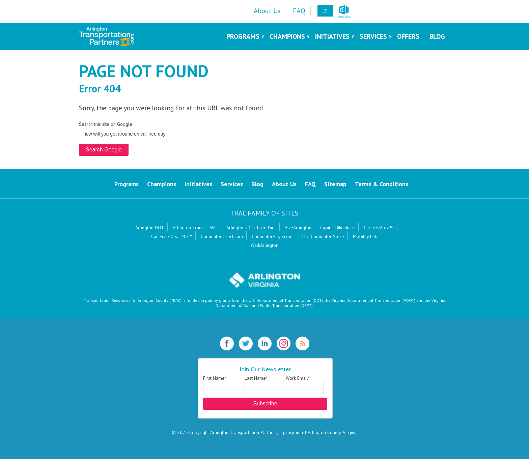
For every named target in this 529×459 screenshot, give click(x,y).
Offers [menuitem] (408, 36)
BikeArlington (298, 228)
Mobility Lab (365, 236)
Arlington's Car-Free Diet (251, 228)
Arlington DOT (149, 228)
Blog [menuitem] (437, 36)
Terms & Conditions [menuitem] (381, 184)
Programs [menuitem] (242, 36)
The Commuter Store (322, 236)
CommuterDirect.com (222, 236)
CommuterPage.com (272, 236)
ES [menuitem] (325, 11)
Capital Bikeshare (337, 228)
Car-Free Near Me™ (171, 236)
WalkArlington (264, 245)
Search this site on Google (105, 124)
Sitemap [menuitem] (335, 184)
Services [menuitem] (373, 36)
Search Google (104, 149)
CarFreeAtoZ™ (379, 228)
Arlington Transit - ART (195, 228)
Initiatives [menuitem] (332, 36)
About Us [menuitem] (267, 10)
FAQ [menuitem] (299, 10)
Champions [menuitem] (287, 36)
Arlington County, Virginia (333, 432)
